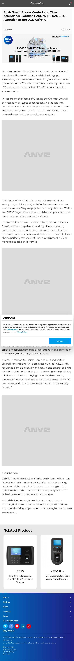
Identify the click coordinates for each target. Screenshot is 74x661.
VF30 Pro (57, 571)
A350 (20, 571)
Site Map (6, 654)
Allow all (60, 341)
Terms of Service (9, 650)
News (5, 607)
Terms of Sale (8, 647)
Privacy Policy (22, 332)
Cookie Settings (12, 329)
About (6, 597)
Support (7, 611)
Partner (6, 602)
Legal (5, 616)
